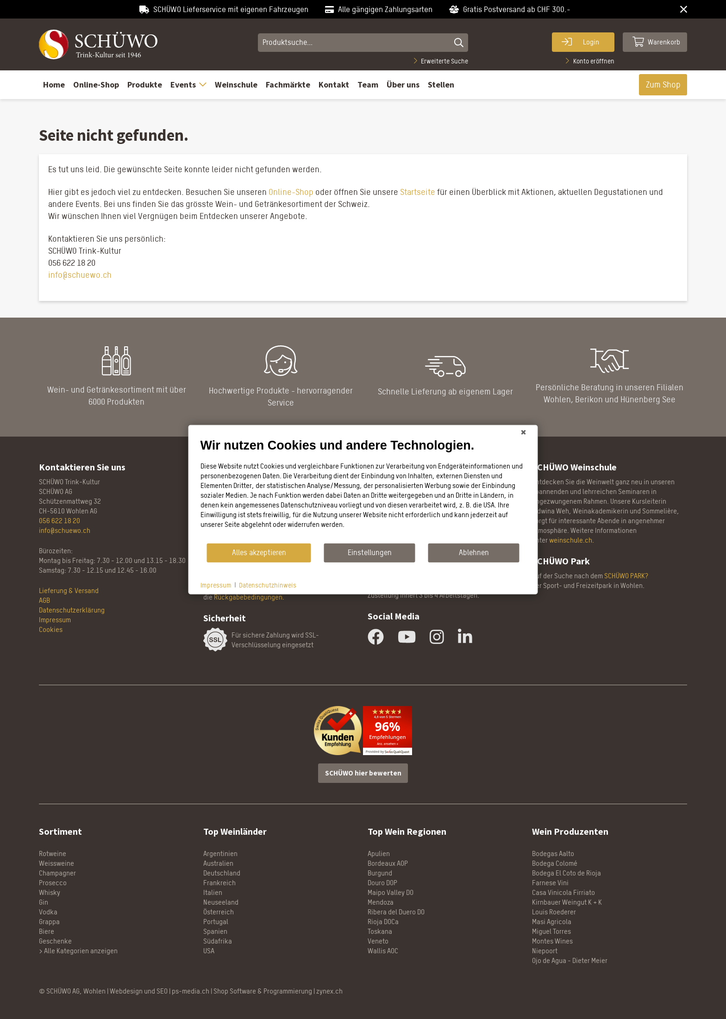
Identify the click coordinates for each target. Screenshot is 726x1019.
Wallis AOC (383, 950)
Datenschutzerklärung (72, 610)
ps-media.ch (190, 991)
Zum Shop (663, 84)
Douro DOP (382, 882)
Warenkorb (656, 42)
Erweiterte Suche (441, 61)
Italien (212, 892)
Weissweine (56, 863)
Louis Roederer (554, 911)
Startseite (417, 192)
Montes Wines (552, 941)
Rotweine (52, 853)
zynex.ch (329, 991)
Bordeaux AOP (388, 863)
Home (54, 84)
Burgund (380, 873)
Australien (218, 863)
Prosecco (53, 882)
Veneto (378, 941)
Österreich (218, 911)
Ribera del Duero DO (396, 911)
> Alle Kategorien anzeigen (78, 950)
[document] (363, 490)
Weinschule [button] (236, 84)
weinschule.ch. (571, 540)
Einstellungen (370, 552)
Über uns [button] (403, 84)
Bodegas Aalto (553, 853)
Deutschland (221, 873)
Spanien (215, 931)
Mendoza (381, 902)
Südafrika (217, 941)
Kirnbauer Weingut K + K (567, 902)
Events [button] (188, 84)
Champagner (57, 873)
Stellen (441, 84)
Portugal (215, 921)
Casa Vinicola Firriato (563, 892)
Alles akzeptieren (259, 552)
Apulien (379, 853)
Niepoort (544, 950)
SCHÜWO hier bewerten (363, 773)
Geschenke (55, 941)
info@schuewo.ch (80, 275)
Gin (43, 902)
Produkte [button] (144, 84)
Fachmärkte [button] (288, 84)
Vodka (48, 911)
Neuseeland (220, 902)
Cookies (51, 629)
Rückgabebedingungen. (249, 597)
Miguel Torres (551, 931)
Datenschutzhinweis (267, 584)
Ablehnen (474, 552)
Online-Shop (290, 192)
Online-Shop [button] (96, 84)
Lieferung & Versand (69, 590)
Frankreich (219, 882)
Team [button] (367, 84)
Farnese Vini (550, 882)
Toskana (380, 931)
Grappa (49, 921)
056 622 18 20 (59, 520)
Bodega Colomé (554, 863)
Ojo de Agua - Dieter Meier (569, 960)
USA (208, 950)
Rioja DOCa (383, 921)
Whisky (49, 892)
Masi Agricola (551, 921)
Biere (46, 931)
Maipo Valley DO (390, 892)
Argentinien (220, 853)
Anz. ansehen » (387, 744)
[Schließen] (524, 432)
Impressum (55, 619)
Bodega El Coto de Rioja (566, 873)
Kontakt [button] (334, 84)
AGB (44, 600)
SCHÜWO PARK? (626, 575)
